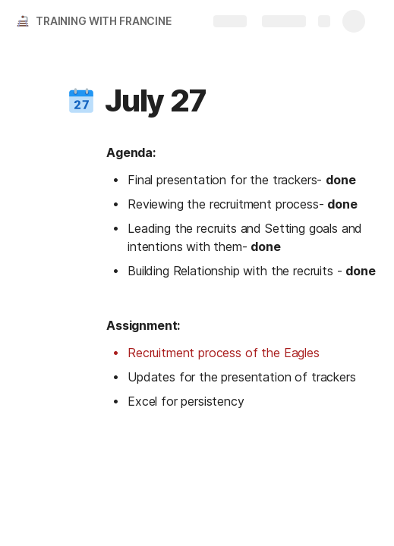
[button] (81, 100)
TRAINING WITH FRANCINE (104, 20)
